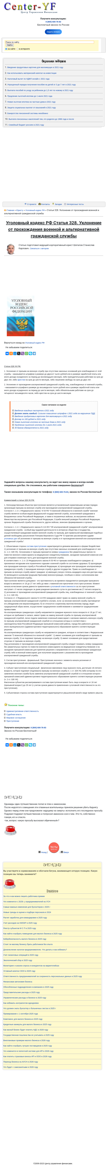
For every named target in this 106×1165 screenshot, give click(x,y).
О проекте (31, 204)
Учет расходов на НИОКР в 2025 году (20, 923)
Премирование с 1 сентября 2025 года (20, 1014)
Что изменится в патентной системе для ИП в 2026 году (28, 1051)
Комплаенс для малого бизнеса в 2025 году (23, 1019)
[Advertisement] (19, 164)
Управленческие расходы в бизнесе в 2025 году (24, 998)
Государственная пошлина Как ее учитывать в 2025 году (28, 1035)
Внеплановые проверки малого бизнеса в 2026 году (26, 1040)
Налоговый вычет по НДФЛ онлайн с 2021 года (28, 79)
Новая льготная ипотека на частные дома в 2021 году (31, 102)
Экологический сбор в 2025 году (17, 960)
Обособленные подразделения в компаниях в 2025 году (28, 987)
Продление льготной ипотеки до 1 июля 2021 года (29, 96)
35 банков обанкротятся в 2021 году (31, 428)
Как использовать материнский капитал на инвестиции (31, 73)
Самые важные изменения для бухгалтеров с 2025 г (26, 907)
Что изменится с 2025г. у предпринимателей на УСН (26, 902)
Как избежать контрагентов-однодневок (21, 1003)
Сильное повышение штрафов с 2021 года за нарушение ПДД (54, 413)
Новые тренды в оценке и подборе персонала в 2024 (27, 912)
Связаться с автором (39, 248)
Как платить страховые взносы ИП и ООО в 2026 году (27, 1056)
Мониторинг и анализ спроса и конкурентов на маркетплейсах (31, 966)
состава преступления (36, 546)
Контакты (45, 204)
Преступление (12, 721)
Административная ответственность (22, 711)
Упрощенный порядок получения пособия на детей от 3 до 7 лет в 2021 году (41, 85)
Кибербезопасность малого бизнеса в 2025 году (24, 939)
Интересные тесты (75, 204)
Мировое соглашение (16, 718)
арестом (21, 380)
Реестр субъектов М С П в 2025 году (19, 928)
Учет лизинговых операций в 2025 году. (21, 955)
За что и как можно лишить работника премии (24, 896)
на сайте (11, 49)
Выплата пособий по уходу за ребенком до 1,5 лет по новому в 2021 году (40, 90)
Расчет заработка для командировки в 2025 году (25, 918)
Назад (44, 852)
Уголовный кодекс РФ (35, 210)
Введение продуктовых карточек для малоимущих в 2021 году (35, 67)
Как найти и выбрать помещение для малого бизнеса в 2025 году (32, 934)
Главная (10, 210)
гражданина (63, 552)
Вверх (66, 852)
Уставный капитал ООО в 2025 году (19, 971)
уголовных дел (10, 538)
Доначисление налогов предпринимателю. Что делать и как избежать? (35, 950)
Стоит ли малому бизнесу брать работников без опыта (27, 944)
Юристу (19, 210)
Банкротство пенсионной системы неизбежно (27, 113)
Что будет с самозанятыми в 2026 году (20, 1067)
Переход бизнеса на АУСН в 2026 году (20, 1062)
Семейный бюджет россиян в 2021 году (26, 125)
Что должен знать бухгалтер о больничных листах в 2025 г (29, 1008)
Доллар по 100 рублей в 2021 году (29, 419)
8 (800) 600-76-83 (53, 22)
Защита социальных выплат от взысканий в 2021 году (31, 108)
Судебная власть (14, 714)
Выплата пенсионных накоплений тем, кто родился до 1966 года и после (41, 119)
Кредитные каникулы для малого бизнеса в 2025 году (27, 1024)
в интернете (24, 49)
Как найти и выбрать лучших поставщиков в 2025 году (27, 1046)
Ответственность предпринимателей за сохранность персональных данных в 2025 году (42, 976)
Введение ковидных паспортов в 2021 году (34, 410)
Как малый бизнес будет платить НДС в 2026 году (25, 1030)
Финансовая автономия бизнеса (17, 982)
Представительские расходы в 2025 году (21, 992)
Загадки (58, 204)
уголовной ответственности (63, 586)
